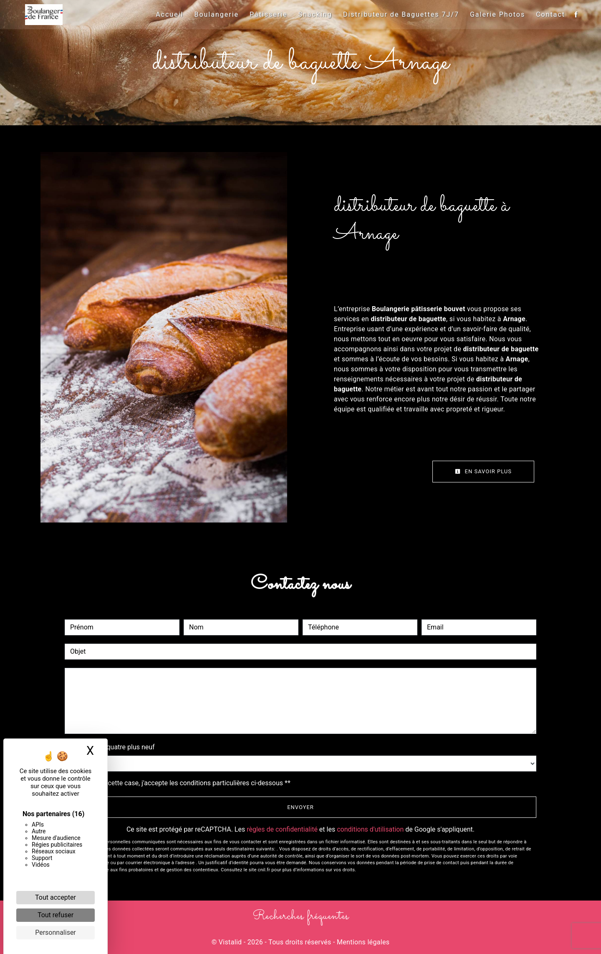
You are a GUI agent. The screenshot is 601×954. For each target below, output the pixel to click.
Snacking (313, 14)
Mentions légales (362, 942)
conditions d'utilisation (370, 829)
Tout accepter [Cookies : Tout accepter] (55, 897)
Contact (548, 14)
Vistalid (230, 942)
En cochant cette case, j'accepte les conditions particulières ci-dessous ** (181, 783)
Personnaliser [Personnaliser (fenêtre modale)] (55, 932)
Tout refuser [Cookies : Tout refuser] (55, 915)
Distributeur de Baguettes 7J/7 (399, 14)
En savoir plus (483, 471)
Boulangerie (214, 14)
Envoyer (300, 807)
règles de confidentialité (282, 829)
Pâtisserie (266, 14)
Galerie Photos (495, 14)
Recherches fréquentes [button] (301, 916)
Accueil (167, 14)
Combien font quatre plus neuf (110, 747)
